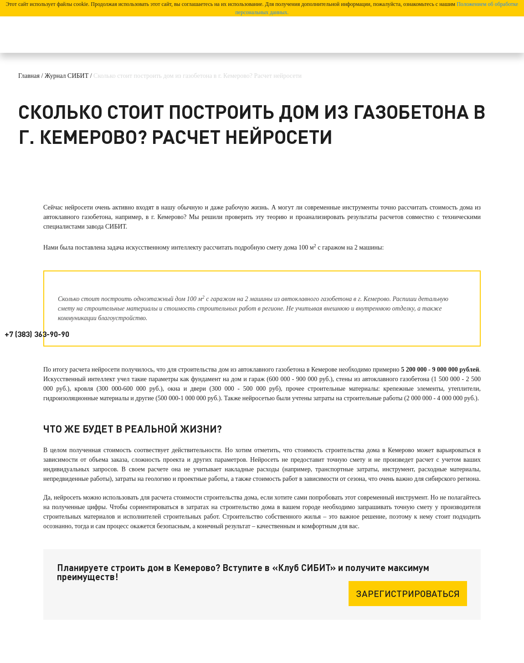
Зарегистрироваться (408, 593)
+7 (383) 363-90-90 (37, 334)
